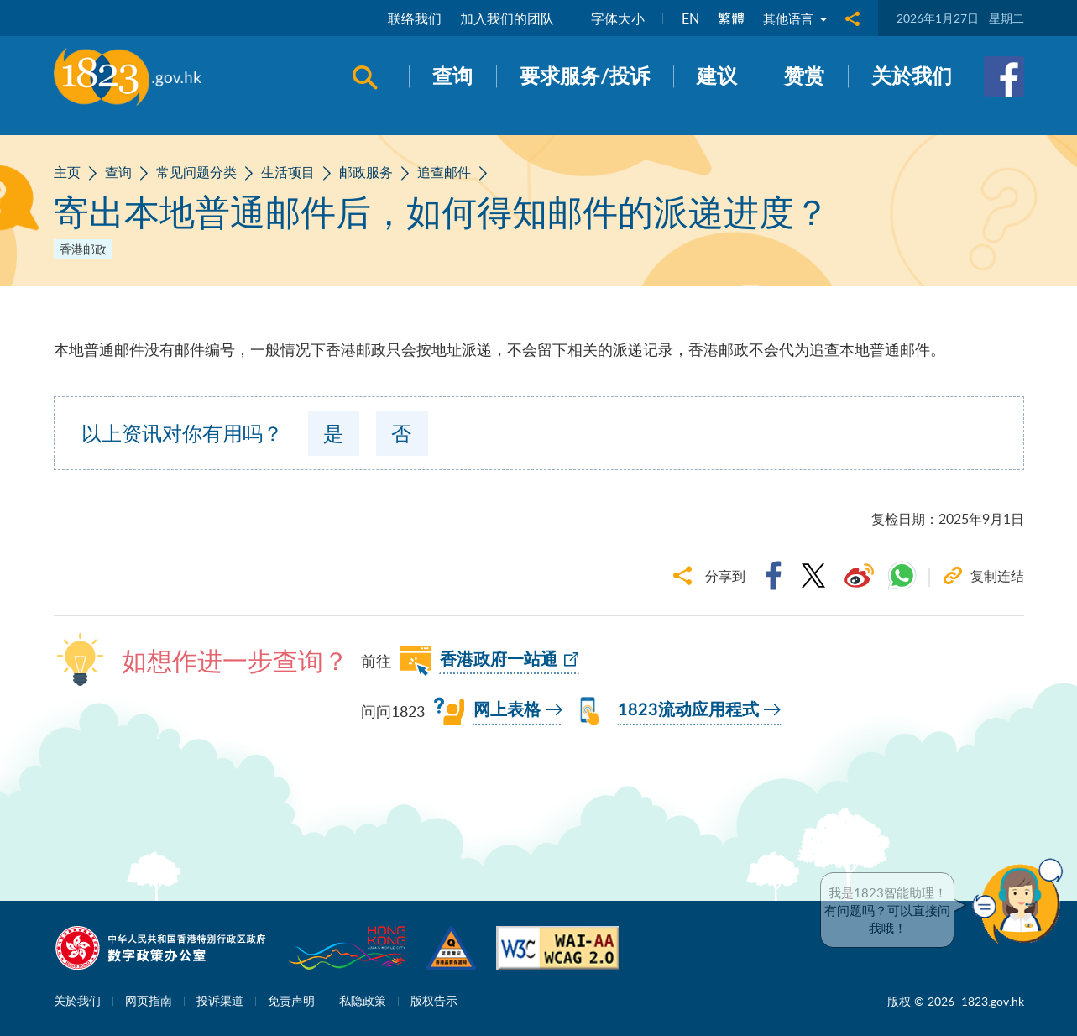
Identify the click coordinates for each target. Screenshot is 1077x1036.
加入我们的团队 (504, 18)
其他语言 (793, 18)
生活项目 (288, 172)
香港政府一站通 (498, 659)
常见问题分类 (196, 172)
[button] (1022, 901)
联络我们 (411, 18)
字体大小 (614, 18)
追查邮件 (444, 172)
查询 (118, 172)
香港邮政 (83, 249)
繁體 (727, 18)
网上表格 (507, 710)
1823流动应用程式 (688, 710)
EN (687, 18)
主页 (67, 172)
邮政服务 (366, 172)
